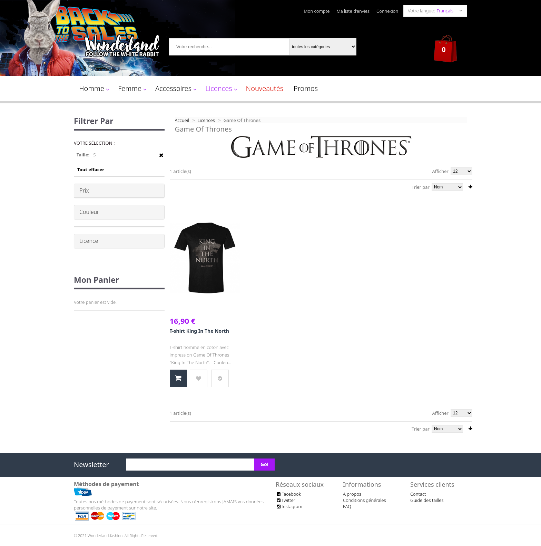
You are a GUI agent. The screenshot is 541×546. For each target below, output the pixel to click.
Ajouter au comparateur (220, 378)
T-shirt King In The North (199, 331)
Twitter (285, 500)
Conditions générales (364, 500)
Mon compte (316, 11)
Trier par (421, 187)
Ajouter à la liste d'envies (198, 378)
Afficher (440, 171)
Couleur (89, 212)
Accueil (182, 120)
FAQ (347, 506)
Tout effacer (90, 169)
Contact (418, 494)
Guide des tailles (427, 500)
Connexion (387, 11)
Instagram (289, 506)
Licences (206, 120)
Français (445, 11)
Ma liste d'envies (353, 11)
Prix (84, 190)
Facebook (288, 494)
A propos (352, 494)
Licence (88, 241)
